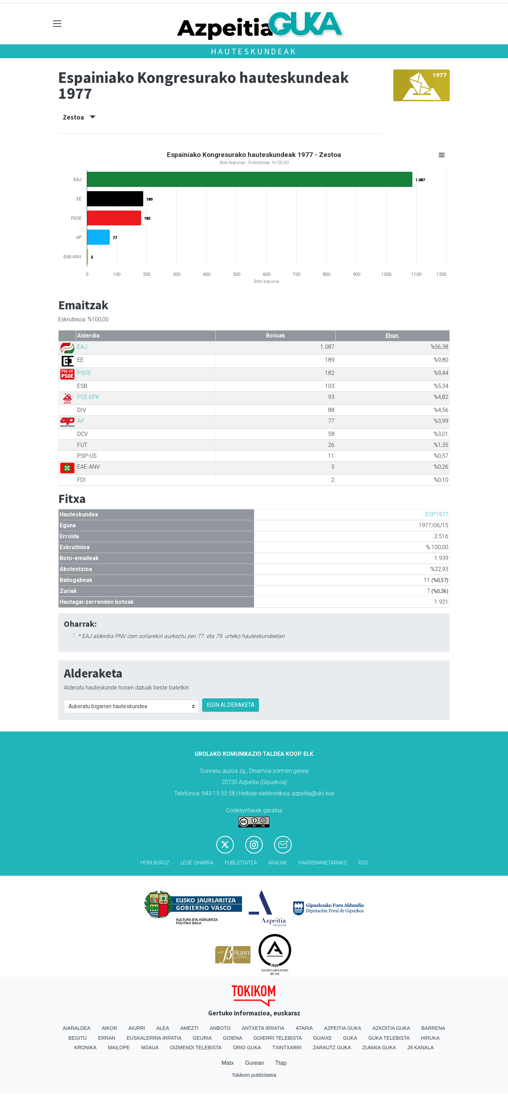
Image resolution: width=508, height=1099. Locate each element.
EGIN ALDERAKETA (230, 705)
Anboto (220, 1028)
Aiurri (136, 1028)
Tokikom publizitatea (254, 1075)
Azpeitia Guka (342, 1028)
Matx (228, 1063)
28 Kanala (420, 1047)
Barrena (433, 1028)
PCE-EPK (88, 397)
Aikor (109, 1028)
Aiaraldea (77, 1028)
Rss (363, 863)
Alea (162, 1028)
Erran (106, 1038)
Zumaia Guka (379, 1047)
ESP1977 (436, 514)
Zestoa (79, 117)
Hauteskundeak (254, 51)
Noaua (150, 1047)
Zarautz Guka (332, 1047)
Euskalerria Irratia (154, 1038)
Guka (350, 1038)
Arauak (277, 863)
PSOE (84, 373)
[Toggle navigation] (57, 24)
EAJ (82, 347)
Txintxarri (287, 1047)
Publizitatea (241, 863)
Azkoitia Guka (391, 1028)
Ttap (280, 1063)
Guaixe (322, 1038)
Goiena (232, 1038)
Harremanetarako (322, 863)
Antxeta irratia (263, 1028)
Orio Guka (247, 1047)
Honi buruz (154, 863)
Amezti (189, 1028)
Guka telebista (389, 1038)
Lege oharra (197, 863)
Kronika (85, 1047)
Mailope (119, 1047)
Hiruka (430, 1038)
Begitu (77, 1038)
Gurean (254, 1063)
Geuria (202, 1038)
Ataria (304, 1028)
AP (80, 421)
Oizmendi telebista (196, 1047)
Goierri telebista (277, 1038)
